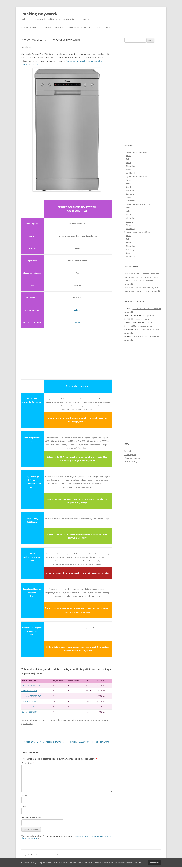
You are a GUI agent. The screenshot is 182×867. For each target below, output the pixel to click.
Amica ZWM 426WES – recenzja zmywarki (42, 741)
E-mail (25, 806)
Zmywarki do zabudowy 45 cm (137, 152)
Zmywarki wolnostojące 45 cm (60, 720)
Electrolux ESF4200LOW (31, 685)
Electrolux (130, 166)
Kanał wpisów (130, 454)
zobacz (77, 310)
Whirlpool (130, 173)
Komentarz (27, 763)
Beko (128, 159)
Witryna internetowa (31, 817)
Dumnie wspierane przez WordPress (51, 855)
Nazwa (25, 795)
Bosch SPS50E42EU (29, 707)
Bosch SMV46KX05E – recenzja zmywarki (141, 273)
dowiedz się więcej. (135, 862)
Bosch (128, 162)
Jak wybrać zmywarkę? (52, 27)
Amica (77, 322)
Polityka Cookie (104, 27)
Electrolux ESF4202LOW (31, 696)
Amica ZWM (89, 720)
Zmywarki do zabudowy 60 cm (137, 176)
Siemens (129, 169)
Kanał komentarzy (132, 458)
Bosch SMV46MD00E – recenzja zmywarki (142, 277)
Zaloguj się (128, 451)
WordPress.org (130, 461)
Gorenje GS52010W (29, 712)
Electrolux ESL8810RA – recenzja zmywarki (90, 741)
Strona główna (28, 27)
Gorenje (129, 221)
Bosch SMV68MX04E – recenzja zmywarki (142, 291)
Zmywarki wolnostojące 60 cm (137, 232)
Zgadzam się (154, 862)
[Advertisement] (66, 352)
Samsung (130, 193)
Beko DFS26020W (28, 701)
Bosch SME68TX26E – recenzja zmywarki (141, 287)
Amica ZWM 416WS (29, 690)
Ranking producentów (79, 27)
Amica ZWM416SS (102, 720)
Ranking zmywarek (39, 14)
